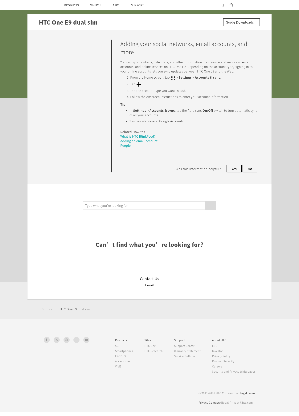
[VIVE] (250, 5)
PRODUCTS (72, 5)
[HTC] (48, 5)
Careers (214, 370)
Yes (233, 173)
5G (107, 349)
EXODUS (112, 360)
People (126, 149)
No (249, 173)
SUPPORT (144, 5)
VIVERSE (99, 5)
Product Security (221, 365)
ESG (212, 349)
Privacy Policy (219, 360)
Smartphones (115, 354)
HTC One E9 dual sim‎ (79, 313)
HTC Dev (143, 349)
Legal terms (247, 397)
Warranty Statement (182, 354)
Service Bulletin (179, 360)
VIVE (109, 370)
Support (49, 313)
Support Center (179, 349)
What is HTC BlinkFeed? (139, 140)
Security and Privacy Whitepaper (232, 375)
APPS (121, 5)
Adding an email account (140, 145)
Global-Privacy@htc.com (235, 406)
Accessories (114, 365)
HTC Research (147, 354)
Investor (215, 354)
